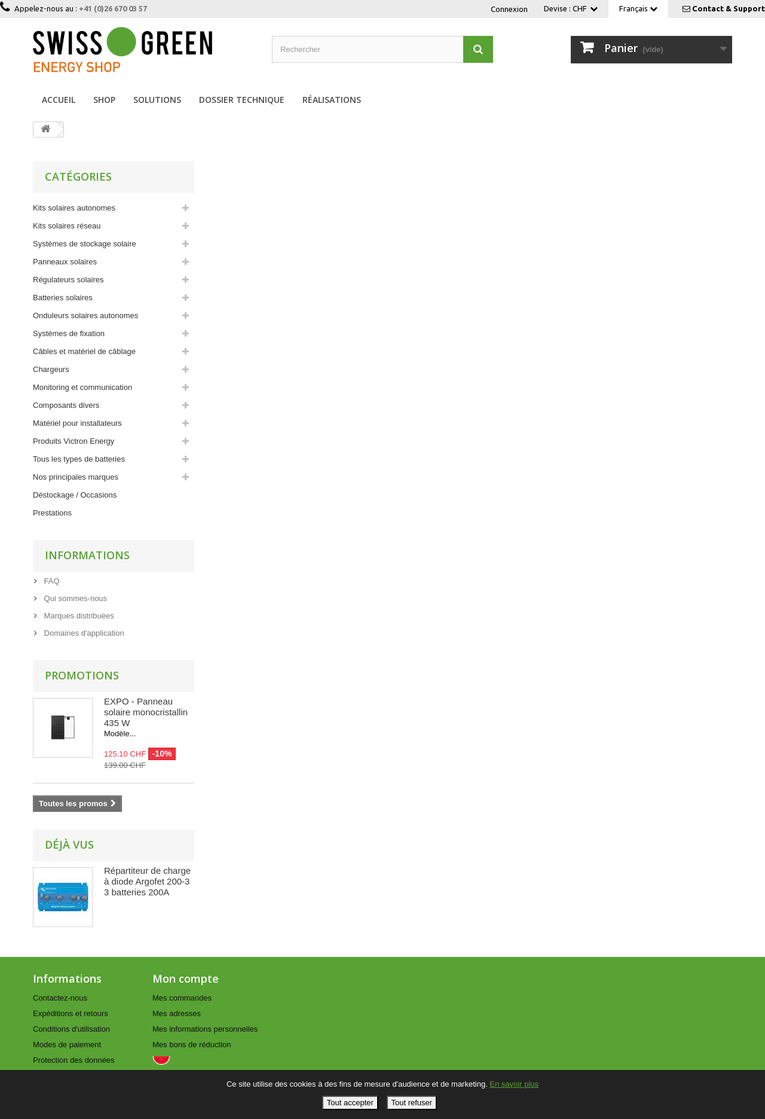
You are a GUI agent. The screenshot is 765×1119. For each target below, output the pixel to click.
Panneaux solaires (65, 261)
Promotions (82, 675)
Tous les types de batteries (79, 459)
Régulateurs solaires (68, 279)
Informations (87, 555)
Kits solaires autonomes (74, 207)
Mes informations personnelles (205, 1029)
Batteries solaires (63, 297)
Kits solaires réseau (66, 225)
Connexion (509, 9)
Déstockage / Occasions (75, 494)
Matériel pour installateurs (77, 423)
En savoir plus (513, 1084)
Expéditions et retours (70, 1013)
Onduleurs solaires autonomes (85, 315)
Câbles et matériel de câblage (84, 351)
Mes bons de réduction (191, 1044)
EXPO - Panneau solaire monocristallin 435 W (146, 712)
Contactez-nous (60, 997)
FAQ (51, 581)
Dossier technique (241, 99)
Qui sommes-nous (74, 598)
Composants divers (66, 405)
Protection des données (74, 1060)
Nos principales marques (75, 476)
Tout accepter (350, 1102)
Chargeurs (51, 369)
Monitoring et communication (82, 387)
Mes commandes (182, 997)
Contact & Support (728, 8)
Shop (104, 99)
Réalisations (331, 99)
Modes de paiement (67, 1044)
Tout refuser (412, 1102)
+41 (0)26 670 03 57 (113, 8)
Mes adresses (176, 1013)
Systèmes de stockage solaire (84, 243)
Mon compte (185, 978)
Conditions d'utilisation (71, 1029)
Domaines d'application (83, 633)
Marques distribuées (78, 615)
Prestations (52, 512)
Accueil (58, 99)
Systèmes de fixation (69, 333)
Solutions (157, 99)
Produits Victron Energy (73, 441)
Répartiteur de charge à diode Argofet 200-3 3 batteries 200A (147, 881)
